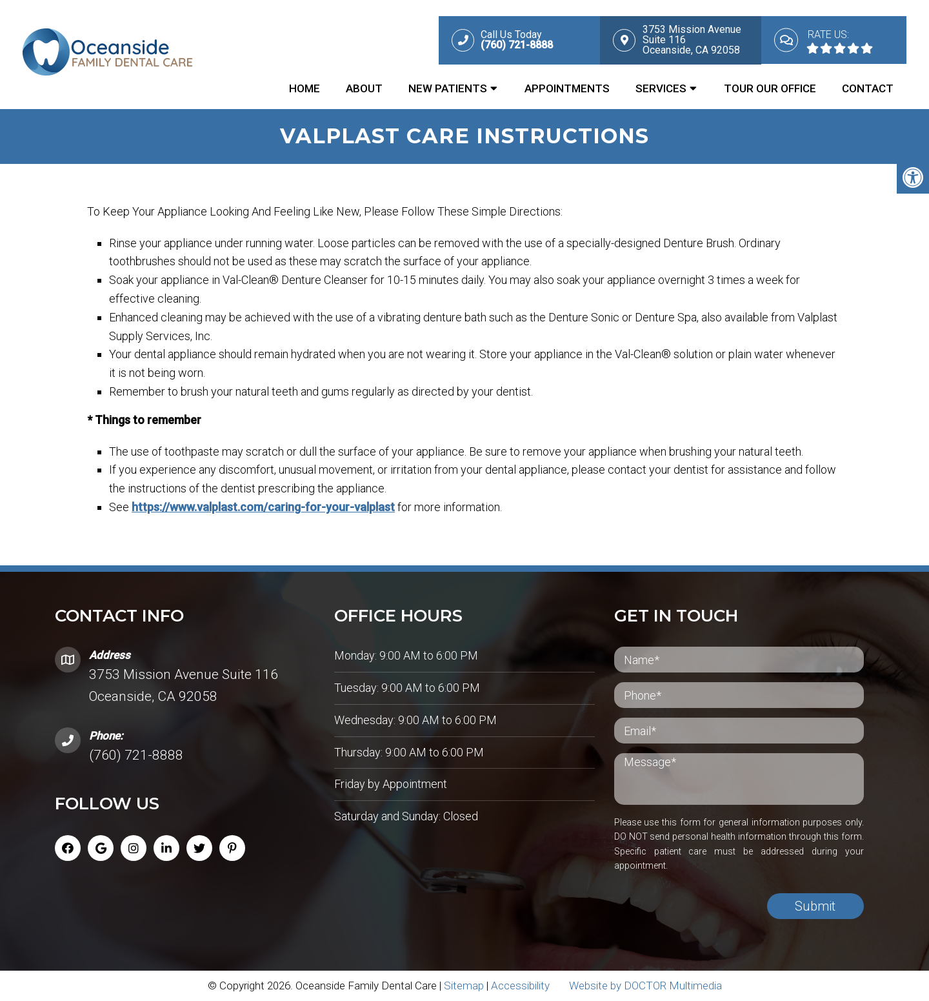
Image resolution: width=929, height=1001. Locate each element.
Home (304, 88)
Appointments (567, 88)
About (364, 88)
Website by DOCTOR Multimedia (645, 985)
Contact (868, 88)
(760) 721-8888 (136, 755)
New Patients (447, 88)
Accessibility (520, 985)
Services (660, 88)
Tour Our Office (770, 88)
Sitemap (464, 985)
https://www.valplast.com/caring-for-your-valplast (289, 507)
